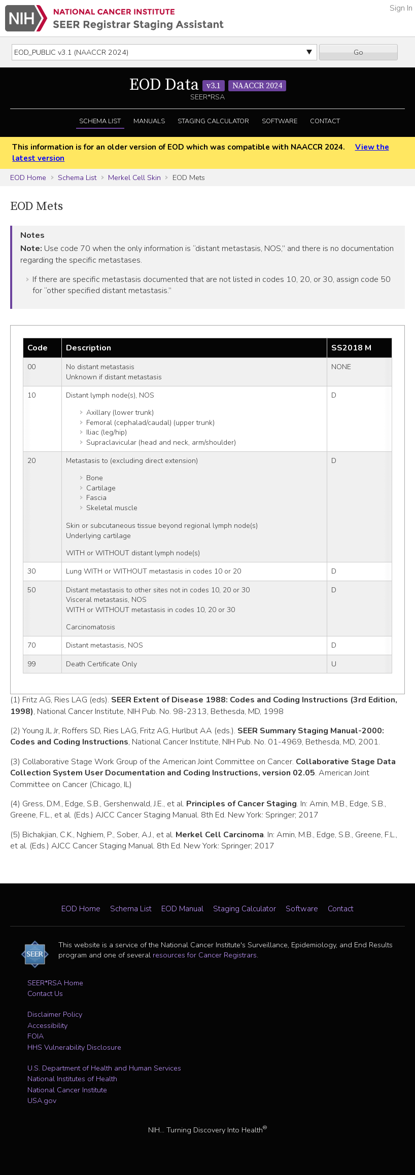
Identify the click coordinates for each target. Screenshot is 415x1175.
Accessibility (47, 1025)
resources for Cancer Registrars (205, 955)
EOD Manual (182, 909)
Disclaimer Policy (54, 1014)
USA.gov (41, 1100)
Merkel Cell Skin (134, 177)
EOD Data (207, 85)
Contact (325, 121)
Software (279, 121)
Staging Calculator (213, 121)
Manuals (149, 121)
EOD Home (28, 177)
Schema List (100, 121)
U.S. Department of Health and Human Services (104, 1068)
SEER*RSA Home (55, 983)
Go (358, 52)
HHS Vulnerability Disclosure (74, 1047)
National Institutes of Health (72, 1079)
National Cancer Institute (67, 1090)
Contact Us (45, 993)
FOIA (35, 1036)
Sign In (401, 8)
